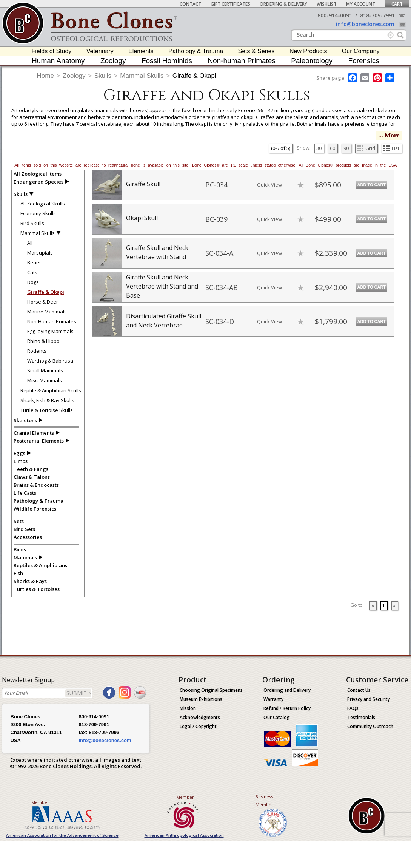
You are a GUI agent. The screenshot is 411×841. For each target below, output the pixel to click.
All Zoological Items (38, 173)
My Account (360, 4)
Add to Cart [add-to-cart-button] (371, 184)
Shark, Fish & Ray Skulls (47, 400)
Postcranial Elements (39, 440)
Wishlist (327, 4)
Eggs (19, 453)
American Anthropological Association (184, 835)
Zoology (113, 61)
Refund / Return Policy (287, 708)
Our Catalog (276, 717)
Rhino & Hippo (43, 341)
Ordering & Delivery (283, 4)
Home (45, 75)
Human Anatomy (58, 61)
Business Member (264, 800)
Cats (32, 272)
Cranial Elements (34, 432)
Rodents (36, 350)
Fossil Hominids (167, 61)
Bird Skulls (32, 223)
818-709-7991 (377, 15)
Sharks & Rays (30, 581)
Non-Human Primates (51, 321)
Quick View (269, 184)
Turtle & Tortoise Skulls (46, 410)
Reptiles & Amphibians (40, 565)
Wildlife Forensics (35, 508)
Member (40, 802)
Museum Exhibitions (201, 699)
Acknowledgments (200, 717)
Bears (34, 262)
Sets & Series (256, 51)
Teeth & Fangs (31, 469)
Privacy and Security (368, 699)
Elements (141, 51)
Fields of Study (52, 51)
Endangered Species (38, 181)
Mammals (25, 557)
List (391, 148)
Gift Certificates (230, 4)
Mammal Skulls (141, 75)
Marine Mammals (47, 311)
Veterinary (100, 51)
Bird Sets (24, 529)
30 (319, 148)
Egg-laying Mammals (50, 331)
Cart (397, 4)
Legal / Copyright (198, 726)
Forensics (363, 61)
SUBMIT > (78, 693)
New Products (308, 51)
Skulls (102, 75)
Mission (188, 708)
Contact (190, 4)
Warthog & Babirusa (50, 360)
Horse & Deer (42, 301)
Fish (18, 573)
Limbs (21, 461)
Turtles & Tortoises (37, 589)
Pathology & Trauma (195, 51)
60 (332, 148)
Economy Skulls (38, 213)
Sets (19, 521)
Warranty (273, 699)
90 (346, 148)
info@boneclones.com (365, 24)
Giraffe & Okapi (194, 75)
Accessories (28, 537)
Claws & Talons (32, 477)
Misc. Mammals (44, 380)
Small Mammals (45, 370)
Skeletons (25, 420)
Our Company (361, 51)
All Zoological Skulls (42, 203)
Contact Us (359, 690)
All (29, 242)
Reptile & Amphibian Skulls (50, 390)
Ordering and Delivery (287, 690)
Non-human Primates (242, 61)
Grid (366, 148)
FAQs (353, 708)
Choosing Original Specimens (211, 690)
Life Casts (25, 492)
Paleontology (311, 61)
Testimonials (361, 717)
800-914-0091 (334, 15)
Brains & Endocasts (36, 484)
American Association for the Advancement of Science (62, 835)
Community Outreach (370, 726)
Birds (20, 549)
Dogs (33, 282)
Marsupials (40, 252)
